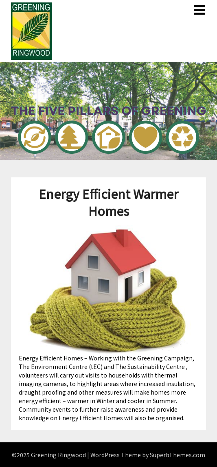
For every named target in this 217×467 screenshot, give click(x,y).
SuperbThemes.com (177, 455)
